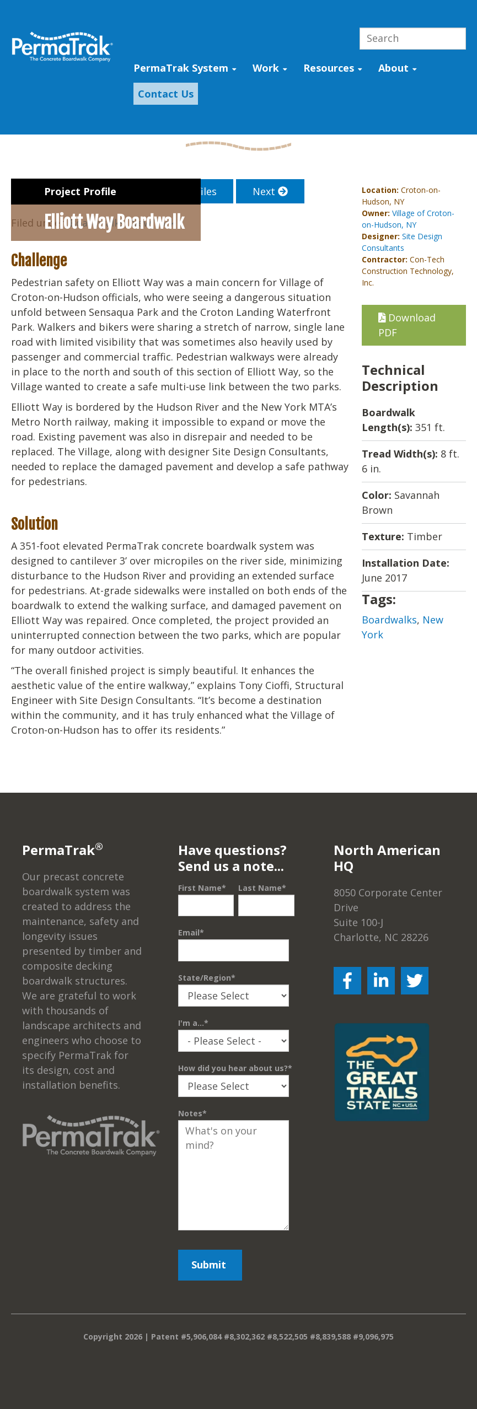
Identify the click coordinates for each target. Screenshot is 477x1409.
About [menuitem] (393, 67)
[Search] (413, 39)
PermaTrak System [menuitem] (180, 67)
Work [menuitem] (266, 67)
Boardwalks (389, 619)
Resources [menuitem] (328, 67)
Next (270, 191)
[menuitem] (163, 94)
